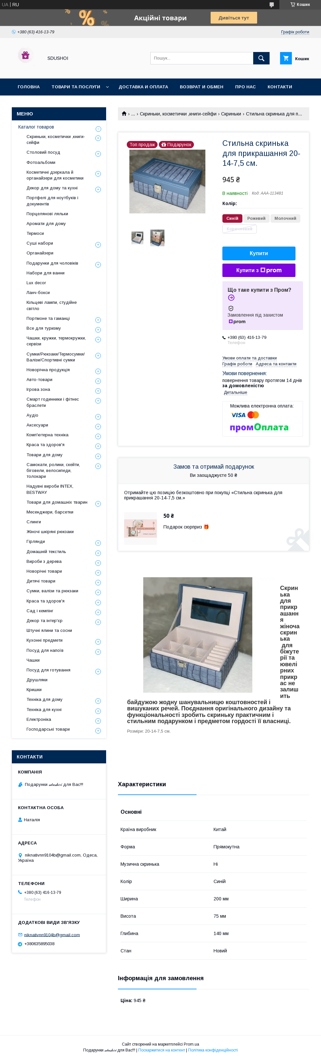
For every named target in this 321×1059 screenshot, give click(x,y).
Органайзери (40, 253)
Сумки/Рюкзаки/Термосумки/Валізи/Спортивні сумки (56, 357)
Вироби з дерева (44, 561)
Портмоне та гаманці (48, 318)
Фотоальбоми (41, 162)
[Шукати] (261, 58)
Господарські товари (48, 729)
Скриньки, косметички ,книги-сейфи (178, 113)
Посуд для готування (48, 670)
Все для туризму (44, 328)
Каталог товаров (36, 127)
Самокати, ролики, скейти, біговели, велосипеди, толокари (53, 470)
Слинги (34, 521)
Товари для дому (45, 454)
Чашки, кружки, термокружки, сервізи (56, 341)
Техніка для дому (45, 699)
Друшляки (37, 679)
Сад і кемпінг (40, 610)
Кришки (34, 689)
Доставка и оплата (143, 86)
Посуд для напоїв (45, 650)
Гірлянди (36, 541)
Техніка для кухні (44, 709)
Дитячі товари (41, 581)
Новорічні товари (44, 571)
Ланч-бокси (38, 292)
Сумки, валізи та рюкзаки (52, 590)
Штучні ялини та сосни (49, 630)
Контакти (280, 86)
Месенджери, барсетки (50, 512)
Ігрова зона (38, 389)
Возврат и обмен (201, 86)
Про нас (245, 86)
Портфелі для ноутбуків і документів (52, 200)
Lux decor (36, 282)
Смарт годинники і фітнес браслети (53, 402)
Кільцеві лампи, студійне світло (52, 305)
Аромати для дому (46, 223)
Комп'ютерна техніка (47, 434)
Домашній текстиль (46, 551)
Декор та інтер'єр (45, 620)
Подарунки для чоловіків (52, 263)
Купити (259, 253)
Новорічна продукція (48, 369)
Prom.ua (191, 1044)
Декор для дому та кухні (52, 187)
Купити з (258, 270)
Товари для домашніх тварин (57, 502)
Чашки (33, 660)
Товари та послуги (75, 86)
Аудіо (32, 415)
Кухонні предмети (45, 640)
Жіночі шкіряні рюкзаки (50, 531)
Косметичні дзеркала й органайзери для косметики (55, 175)
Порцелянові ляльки (47, 213)
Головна (29, 86)
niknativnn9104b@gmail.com (52, 934)
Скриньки (231, 113)
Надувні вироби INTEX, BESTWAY (50, 489)
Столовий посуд (43, 152)
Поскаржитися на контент (161, 1050)
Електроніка (39, 719)
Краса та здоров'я (46, 444)
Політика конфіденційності (213, 1050)
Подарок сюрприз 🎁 (186, 527)
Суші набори (40, 243)
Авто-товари (39, 379)
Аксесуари (37, 425)
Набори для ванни (46, 272)
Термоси (35, 233)
